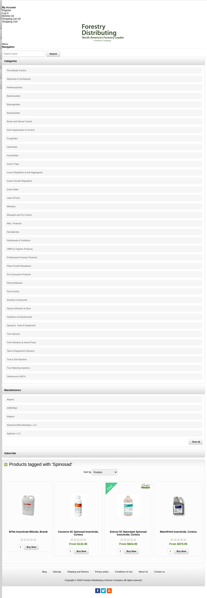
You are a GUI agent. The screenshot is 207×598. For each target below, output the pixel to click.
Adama (10, 399)
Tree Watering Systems (18, 368)
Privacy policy (102, 571)
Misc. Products (14, 223)
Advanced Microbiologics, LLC (22, 425)
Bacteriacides (13, 96)
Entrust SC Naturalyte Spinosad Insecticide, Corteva (128, 533)
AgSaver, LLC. (14, 433)
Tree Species (13, 334)
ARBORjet (12, 408)
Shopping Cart (10, 21)
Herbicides (12, 147)
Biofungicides (13, 104)
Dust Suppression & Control (20, 130)
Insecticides (12, 155)
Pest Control (13, 291)
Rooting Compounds (17, 300)
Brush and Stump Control (19, 121)
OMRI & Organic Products (20, 249)
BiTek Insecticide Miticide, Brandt (28, 531)
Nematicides (13, 232)
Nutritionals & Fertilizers (18, 240)
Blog (44, 571)
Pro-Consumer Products (19, 274)
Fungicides (12, 138)
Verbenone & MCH (16, 376)
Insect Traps (13, 164)
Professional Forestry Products (22, 257)
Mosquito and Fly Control (19, 215)
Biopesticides (13, 113)
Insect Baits (12, 189)
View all (196, 442)
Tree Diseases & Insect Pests (21, 342)
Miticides (11, 206)
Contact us (159, 571)
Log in (5, 13)
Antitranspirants (14, 87)
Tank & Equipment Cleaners (20, 351)
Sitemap (57, 571)
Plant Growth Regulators (19, 266)
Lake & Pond (13, 198)
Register (6, 10)
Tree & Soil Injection (17, 359)
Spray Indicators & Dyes (19, 308)
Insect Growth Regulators (19, 181)
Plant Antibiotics (15, 283)
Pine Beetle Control (16, 70)
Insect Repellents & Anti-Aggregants (24, 172)
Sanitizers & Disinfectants (19, 317)
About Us (143, 571)
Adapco (10, 416)
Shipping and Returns (78, 571)
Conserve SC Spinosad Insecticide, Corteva (78, 533)
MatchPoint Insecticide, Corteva (178, 531)
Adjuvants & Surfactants (19, 79)
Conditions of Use (123, 571)
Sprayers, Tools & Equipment (21, 325)
